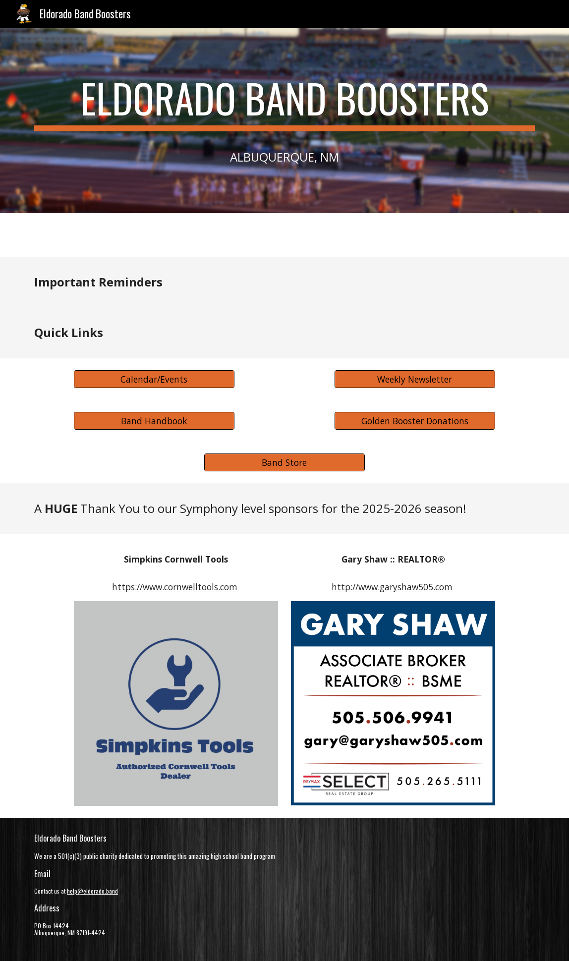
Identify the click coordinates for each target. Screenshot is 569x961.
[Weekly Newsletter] (415, 379)
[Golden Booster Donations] (415, 420)
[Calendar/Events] (154, 379)
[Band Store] (284, 462)
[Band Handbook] (154, 420)
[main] (284, 120)
